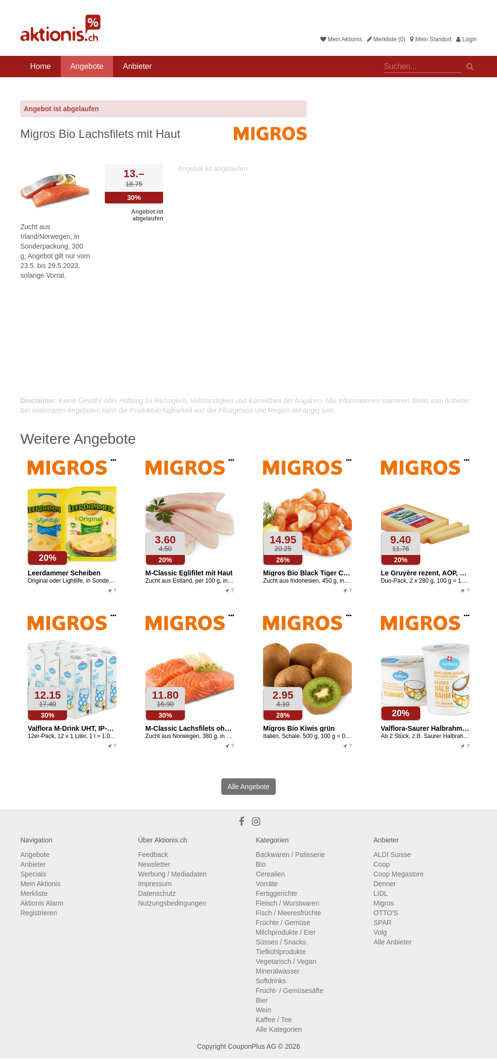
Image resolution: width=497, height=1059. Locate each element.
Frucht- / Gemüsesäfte (289, 990)
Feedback (153, 854)
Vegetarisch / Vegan (286, 961)
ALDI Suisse (392, 854)
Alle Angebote (248, 786)
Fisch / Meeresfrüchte (288, 913)
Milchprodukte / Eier (286, 932)
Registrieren (38, 913)
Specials (33, 874)
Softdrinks (271, 981)
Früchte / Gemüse (283, 922)
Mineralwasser (277, 971)
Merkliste (34, 893)
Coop (382, 864)
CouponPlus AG (252, 1046)
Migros (384, 903)
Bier (262, 1000)
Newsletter (154, 864)
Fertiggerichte (277, 893)
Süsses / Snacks (281, 942)
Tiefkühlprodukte (281, 952)
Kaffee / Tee (274, 1020)
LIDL (381, 893)
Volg (380, 932)
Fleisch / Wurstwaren (287, 903)
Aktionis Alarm (42, 903)
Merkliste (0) (386, 39)
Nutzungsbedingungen (172, 903)
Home (40, 66)
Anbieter (137, 66)
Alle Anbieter (393, 942)
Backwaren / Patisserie (290, 854)
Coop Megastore (399, 874)
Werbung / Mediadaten (172, 874)
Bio (260, 864)
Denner (385, 884)
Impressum (155, 884)
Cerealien (270, 874)
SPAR (383, 922)
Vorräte (267, 884)
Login (466, 39)
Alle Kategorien (279, 1029)
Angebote (87, 66)
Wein (263, 1010)
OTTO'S (386, 913)
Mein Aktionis (341, 39)
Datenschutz (157, 893)
